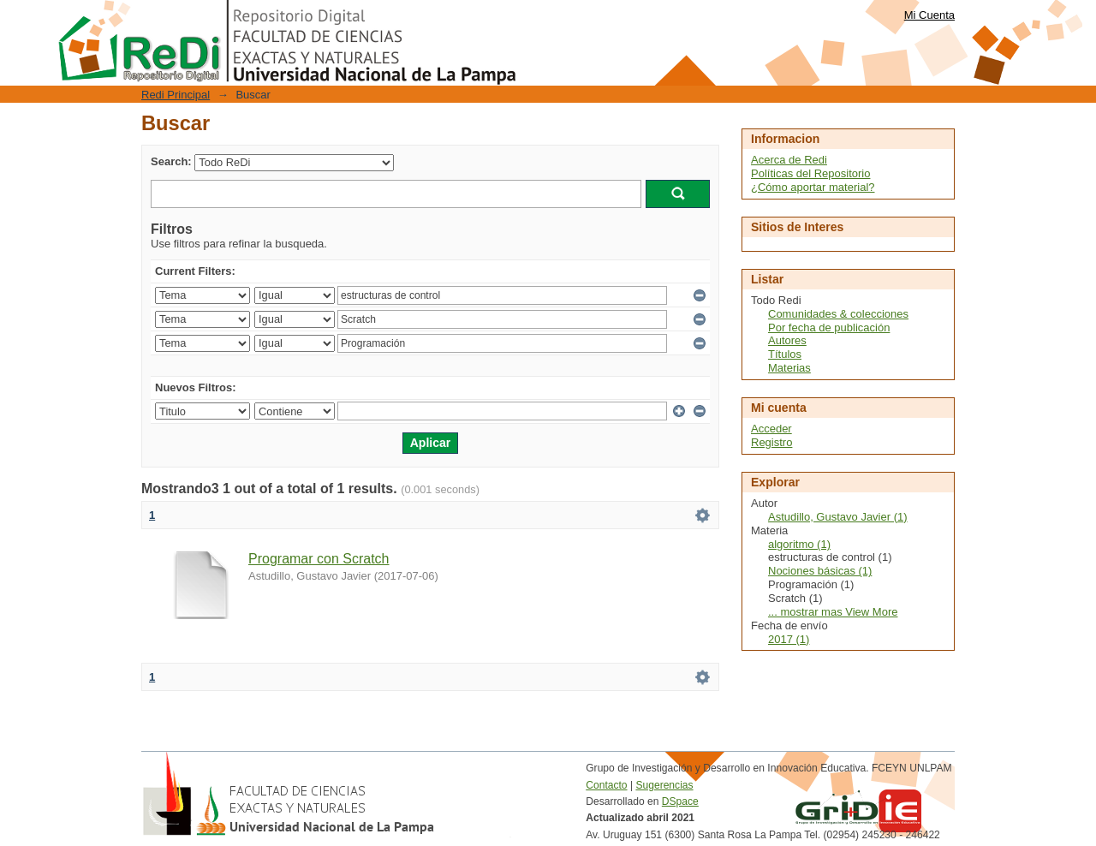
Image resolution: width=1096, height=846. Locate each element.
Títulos (784, 354)
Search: (171, 161)
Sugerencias (664, 785)
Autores (787, 340)
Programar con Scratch (319, 558)
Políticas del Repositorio (810, 173)
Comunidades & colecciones (838, 313)
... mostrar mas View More (832, 611)
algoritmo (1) (799, 544)
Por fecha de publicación (829, 327)
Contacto (606, 785)
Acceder (771, 428)
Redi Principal (175, 94)
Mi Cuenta (929, 15)
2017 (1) (788, 639)
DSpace (680, 801)
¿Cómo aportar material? (813, 187)
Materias (789, 367)
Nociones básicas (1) (820, 570)
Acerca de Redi (789, 159)
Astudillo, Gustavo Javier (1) (838, 516)
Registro (771, 442)
